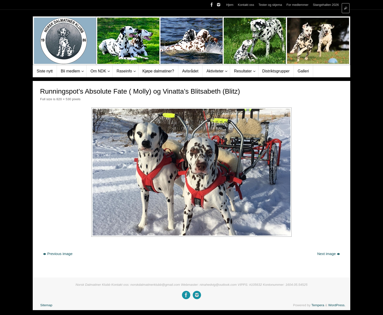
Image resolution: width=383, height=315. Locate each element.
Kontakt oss (246, 5)
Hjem (230, 5)
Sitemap (46, 305)
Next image (328, 254)
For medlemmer (298, 5)
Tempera (317, 305)
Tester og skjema (270, 5)
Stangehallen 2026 (326, 5)
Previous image (57, 254)
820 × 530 (63, 99)
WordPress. (336, 305)
